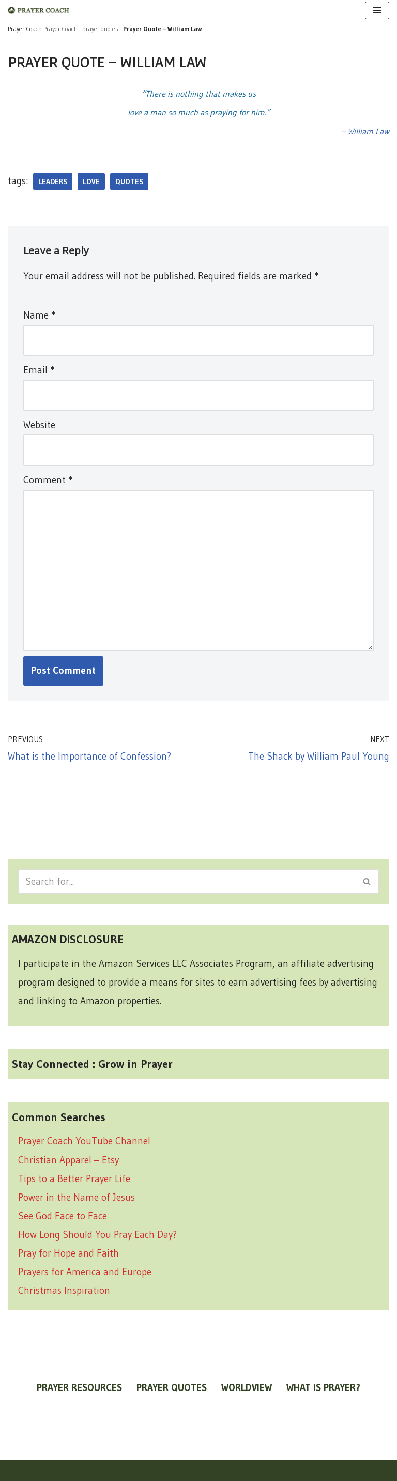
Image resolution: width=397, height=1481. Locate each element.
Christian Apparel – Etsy (68, 1160)
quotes (129, 181)
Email (38, 370)
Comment (47, 480)
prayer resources (79, 1388)
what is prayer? (323, 1388)
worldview (246, 1388)
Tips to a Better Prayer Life (74, 1179)
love (91, 181)
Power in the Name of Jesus (76, 1197)
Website (39, 425)
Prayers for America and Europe (84, 1272)
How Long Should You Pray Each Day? (97, 1235)
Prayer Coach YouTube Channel (84, 1141)
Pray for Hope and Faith (68, 1253)
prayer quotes (100, 29)
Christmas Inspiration (64, 1290)
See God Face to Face (62, 1216)
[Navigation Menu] (377, 10)
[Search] (187, 881)
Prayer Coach (60, 29)
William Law (368, 131)
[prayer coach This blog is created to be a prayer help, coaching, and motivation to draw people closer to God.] (39, 10)
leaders (52, 181)
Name (39, 315)
